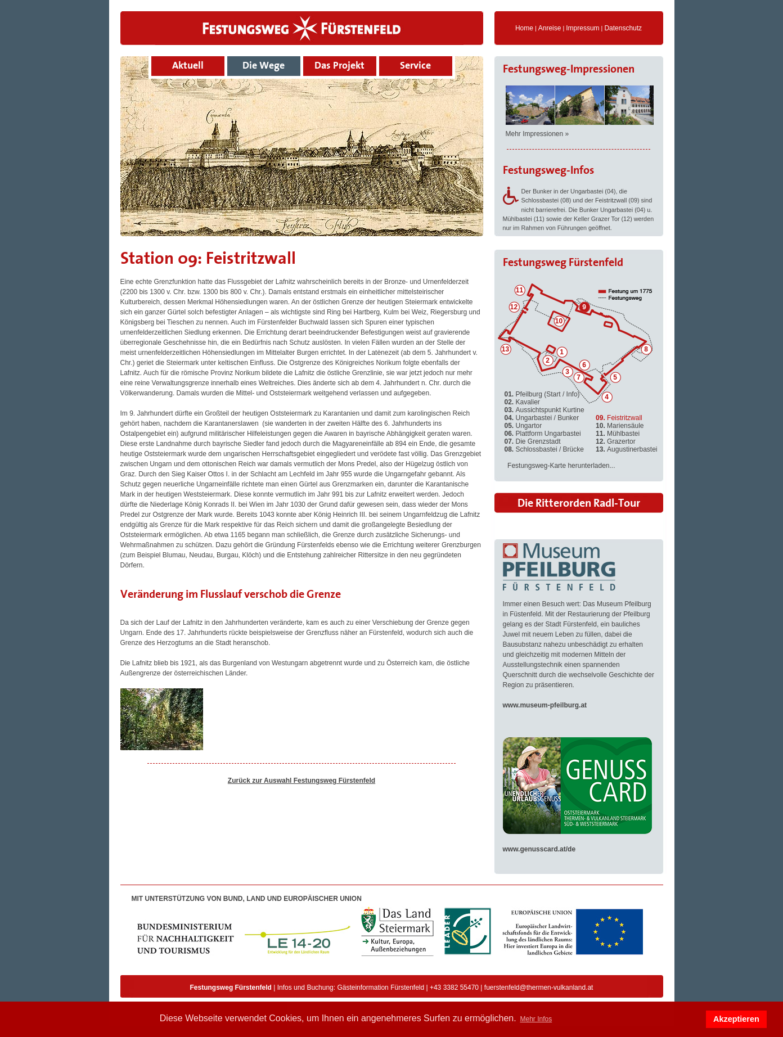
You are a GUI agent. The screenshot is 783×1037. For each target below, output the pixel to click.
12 (514, 307)
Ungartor (523, 426)
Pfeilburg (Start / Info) (542, 394)
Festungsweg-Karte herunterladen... (561, 466)
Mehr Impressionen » (537, 134)
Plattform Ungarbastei (543, 434)
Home (524, 28)
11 (519, 290)
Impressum (582, 28)
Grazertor (616, 441)
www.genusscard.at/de (539, 849)
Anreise (549, 28)
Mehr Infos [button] (536, 1019)
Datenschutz (623, 28)
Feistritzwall (619, 418)
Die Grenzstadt (533, 441)
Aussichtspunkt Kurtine (544, 410)
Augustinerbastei (626, 449)
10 (558, 321)
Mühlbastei (618, 434)
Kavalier (522, 402)
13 (505, 349)
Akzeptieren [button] (736, 1019)
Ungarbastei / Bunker (542, 418)
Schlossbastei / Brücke (544, 449)
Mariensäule (620, 426)
